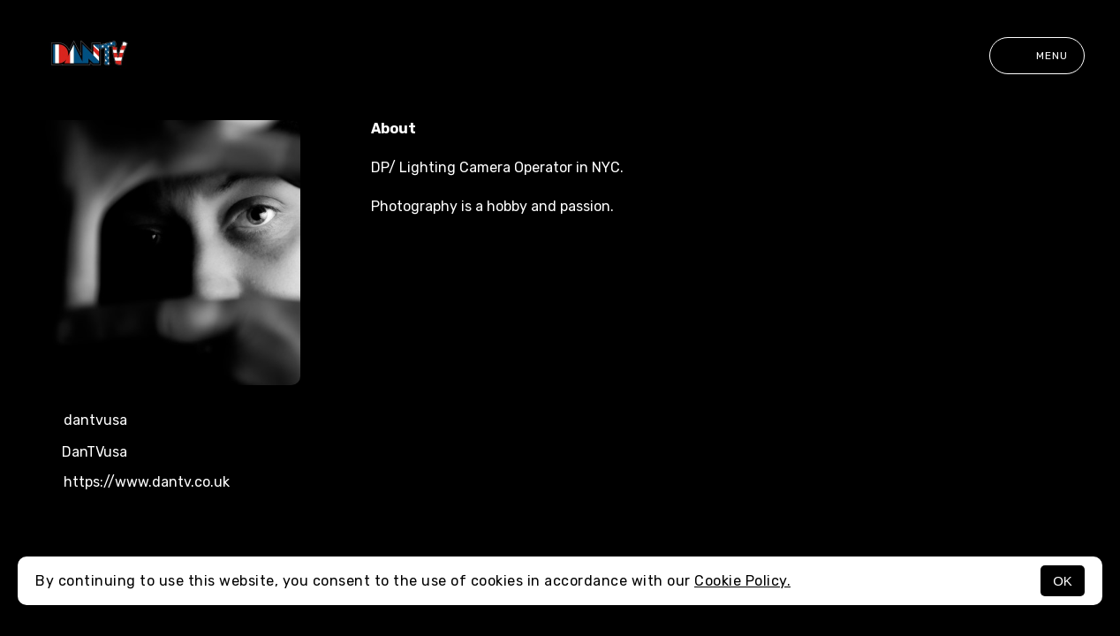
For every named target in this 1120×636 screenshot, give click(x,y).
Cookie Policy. (742, 580)
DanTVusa (81, 452)
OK (1062, 580)
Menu (1037, 55)
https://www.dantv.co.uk (132, 483)
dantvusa (81, 421)
